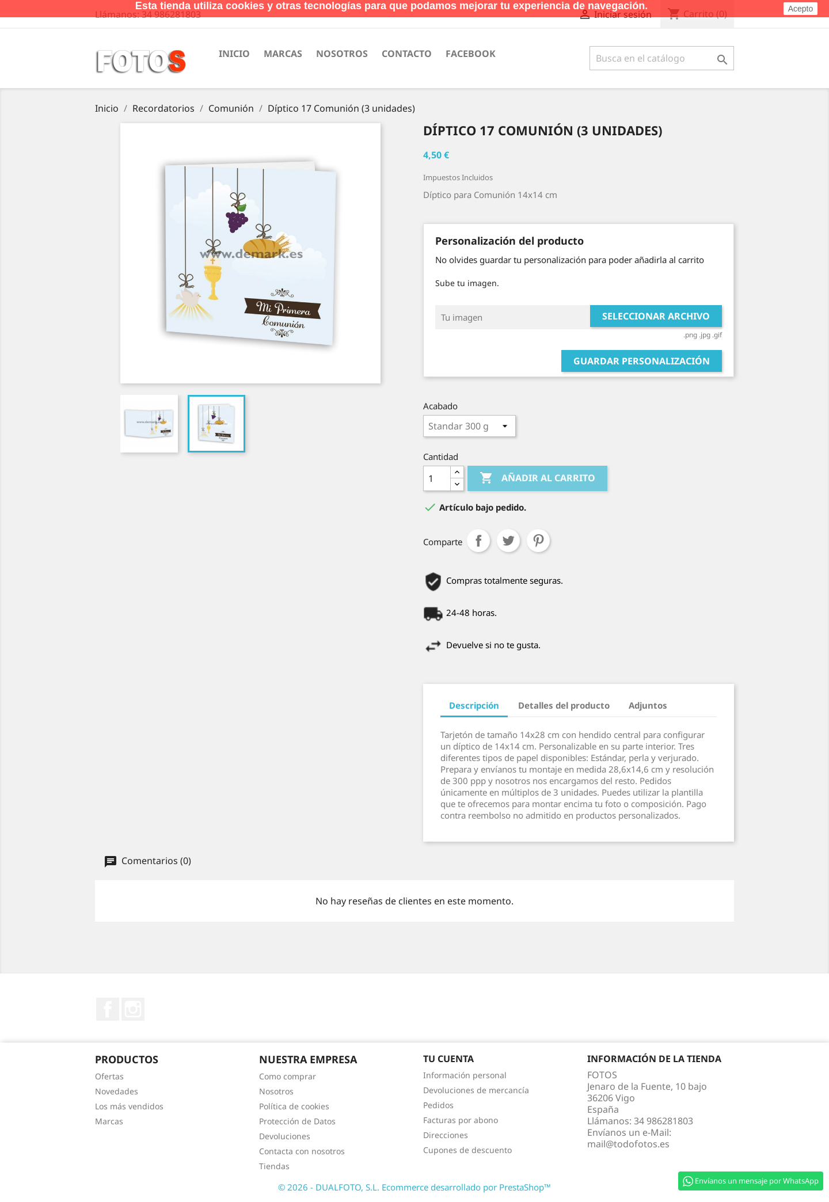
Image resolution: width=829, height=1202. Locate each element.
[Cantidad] (437, 478)
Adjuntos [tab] (648, 705)
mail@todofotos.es (628, 1144)
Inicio (234, 53)
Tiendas (274, 1166)
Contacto (407, 53)
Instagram (132, 1009)
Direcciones (445, 1134)
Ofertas (109, 1076)
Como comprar (287, 1076)
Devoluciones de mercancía (476, 1090)
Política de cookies (294, 1106)
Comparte (478, 540)
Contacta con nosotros (302, 1151)
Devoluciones (284, 1136)
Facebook (471, 53)
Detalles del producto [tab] (564, 705)
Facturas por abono (460, 1119)
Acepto (800, 8)
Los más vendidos (129, 1106)
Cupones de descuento (467, 1149)
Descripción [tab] (474, 705)
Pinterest (538, 540)
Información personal (465, 1075)
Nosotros (342, 53)
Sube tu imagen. (467, 282)
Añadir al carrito (537, 478)
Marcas (283, 53)
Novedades (116, 1091)
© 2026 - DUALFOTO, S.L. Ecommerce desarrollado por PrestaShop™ (414, 1187)
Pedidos (438, 1105)
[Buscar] (662, 58)
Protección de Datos (297, 1121)
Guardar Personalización (641, 361)
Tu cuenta (448, 1058)
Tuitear (508, 540)
